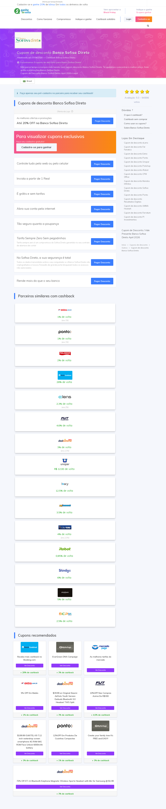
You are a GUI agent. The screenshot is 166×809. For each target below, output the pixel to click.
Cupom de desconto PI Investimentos (134, 218)
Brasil (27, 81)
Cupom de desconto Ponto (136, 158)
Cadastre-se (144, 19)
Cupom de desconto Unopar (136, 162)
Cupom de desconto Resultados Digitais (133, 200)
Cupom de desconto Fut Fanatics (134, 148)
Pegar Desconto (102, 121)
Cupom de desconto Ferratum (137, 213)
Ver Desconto (29, 665)
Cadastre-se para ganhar (36, 147)
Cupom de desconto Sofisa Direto (136, 189)
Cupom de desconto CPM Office (135, 175)
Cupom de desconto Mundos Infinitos (137, 182)
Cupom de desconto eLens (136, 143)
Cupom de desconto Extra (135, 154)
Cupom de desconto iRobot (136, 170)
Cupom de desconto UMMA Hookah (136, 207)
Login (128, 19)
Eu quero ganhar (143, 12)
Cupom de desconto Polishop (137, 166)
